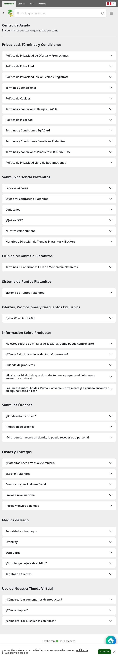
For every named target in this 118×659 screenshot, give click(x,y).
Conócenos (13, 209)
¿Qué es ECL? (14, 220)
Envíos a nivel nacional (21, 495)
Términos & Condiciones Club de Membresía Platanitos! (42, 267)
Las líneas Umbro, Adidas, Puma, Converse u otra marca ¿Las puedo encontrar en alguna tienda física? (57, 389)
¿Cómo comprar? (17, 610)
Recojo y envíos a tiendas (22, 506)
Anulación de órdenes (20, 427)
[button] (111, 4)
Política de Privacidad (20, 66)
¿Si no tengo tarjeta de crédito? (26, 563)
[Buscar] (102, 13)
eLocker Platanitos (18, 474)
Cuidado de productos (20, 365)
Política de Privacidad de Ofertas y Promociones (37, 55)
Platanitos (9, 3)
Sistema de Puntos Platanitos (25, 293)
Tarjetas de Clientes (18, 574)
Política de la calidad (19, 120)
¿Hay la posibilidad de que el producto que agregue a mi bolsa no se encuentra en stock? (50, 377)
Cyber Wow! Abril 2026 (20, 318)
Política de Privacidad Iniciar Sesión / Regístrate (37, 77)
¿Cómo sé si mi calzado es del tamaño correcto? (37, 354)
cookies (24, 652)
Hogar (31, 3)
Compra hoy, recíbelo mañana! (26, 484)
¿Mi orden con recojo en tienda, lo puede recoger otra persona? (47, 437)
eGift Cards (13, 553)
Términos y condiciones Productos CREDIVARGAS (38, 152)
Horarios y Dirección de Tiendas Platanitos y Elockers (40, 241)
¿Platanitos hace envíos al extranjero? (30, 463)
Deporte (42, 3)
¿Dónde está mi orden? (21, 416)
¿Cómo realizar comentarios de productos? (34, 599)
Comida (21, 3)
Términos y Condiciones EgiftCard (28, 130)
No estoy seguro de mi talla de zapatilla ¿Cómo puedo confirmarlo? (50, 343)
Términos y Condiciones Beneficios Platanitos (35, 141)
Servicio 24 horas (17, 188)
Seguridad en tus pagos (21, 531)
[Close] (114, 652)
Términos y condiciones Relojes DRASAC (32, 109)
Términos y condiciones (21, 88)
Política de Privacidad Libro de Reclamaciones (36, 162)
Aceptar (104, 651)
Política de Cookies (18, 98)
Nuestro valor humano (21, 231)
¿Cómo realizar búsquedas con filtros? (31, 621)
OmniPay (12, 542)
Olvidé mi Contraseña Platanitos (27, 199)
